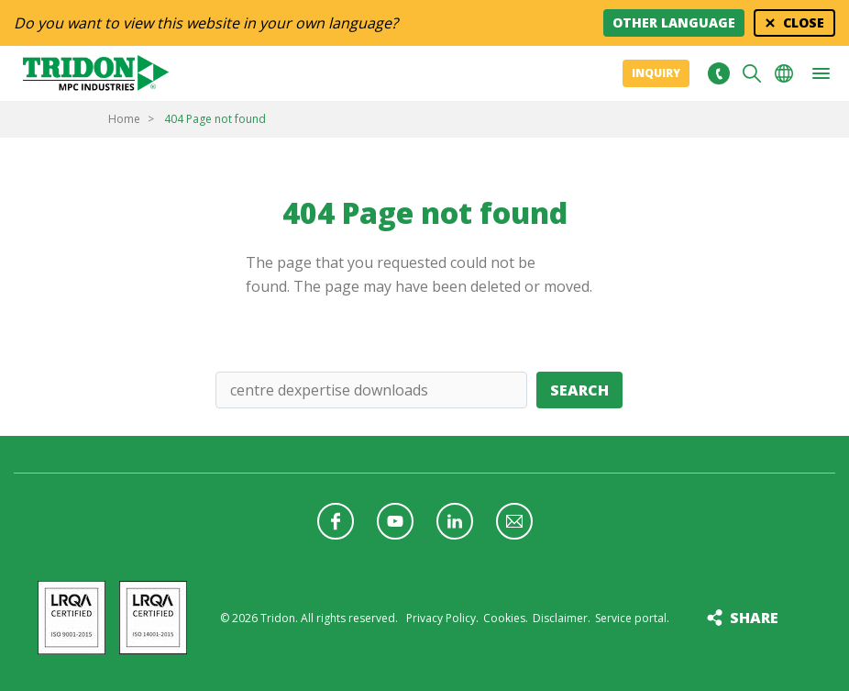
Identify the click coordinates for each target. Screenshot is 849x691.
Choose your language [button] (784, 73)
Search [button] (752, 73)
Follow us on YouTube (395, 521)
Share (754, 617)
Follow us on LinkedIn (454, 521)
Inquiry (656, 73)
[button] (820, 73)
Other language (673, 22)
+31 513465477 (718, 73)
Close (803, 22)
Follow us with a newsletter (514, 521)
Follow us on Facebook (335, 521)
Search (579, 390)
